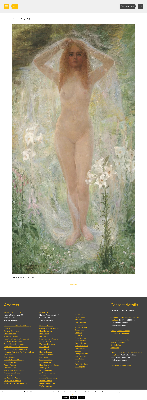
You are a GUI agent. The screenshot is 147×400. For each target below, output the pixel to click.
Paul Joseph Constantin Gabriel (16, 339)
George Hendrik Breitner (49, 328)
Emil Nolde (79, 359)
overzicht (73, 284)
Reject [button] (73, 397)
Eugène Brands (81, 327)
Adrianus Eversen (11, 336)
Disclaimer (115, 348)
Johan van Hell (81, 340)
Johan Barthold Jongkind (13, 341)
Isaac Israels (44, 347)
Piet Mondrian (45, 362)
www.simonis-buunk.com (120, 357)
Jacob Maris (8, 354)
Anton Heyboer (81, 343)
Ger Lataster (80, 348)
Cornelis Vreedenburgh (48, 378)
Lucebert (78, 351)
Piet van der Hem (46, 341)
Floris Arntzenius (46, 326)
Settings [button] (65, 397)
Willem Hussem (81, 346)
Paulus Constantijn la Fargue (15, 349)
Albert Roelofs (10, 365)
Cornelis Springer (11, 375)
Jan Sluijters (44, 368)
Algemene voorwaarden (120, 340)
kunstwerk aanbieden (120, 333)
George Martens (45, 360)
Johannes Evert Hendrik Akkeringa (17, 326)
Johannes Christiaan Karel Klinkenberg (19, 352)
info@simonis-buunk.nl (119, 325)
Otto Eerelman (10, 334)
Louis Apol (8, 328)
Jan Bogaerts (80, 325)
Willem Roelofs (10, 368)
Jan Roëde (79, 361)
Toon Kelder (44, 349)
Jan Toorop (43, 375)
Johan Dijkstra (80, 338)
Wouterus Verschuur (12, 381)
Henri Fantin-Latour (47, 331)
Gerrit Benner (80, 322)
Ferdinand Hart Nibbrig (48, 339)
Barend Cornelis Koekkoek (14, 344)
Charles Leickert (10, 362)
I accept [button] (81, 397)
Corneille (78, 335)
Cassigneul (79, 330)
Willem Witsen (45, 381)
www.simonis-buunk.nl (119, 322)
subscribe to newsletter (121, 365)
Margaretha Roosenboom (14, 370)
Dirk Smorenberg (46, 370)
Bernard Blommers (11, 331)
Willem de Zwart (46, 386)
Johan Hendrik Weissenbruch (15, 383)
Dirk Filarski (44, 334)
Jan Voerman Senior (47, 373)
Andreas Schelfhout (12, 373)
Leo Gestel (43, 336)
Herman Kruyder (46, 352)
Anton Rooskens (81, 364)
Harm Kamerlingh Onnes (49, 365)
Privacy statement (118, 342)
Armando (78, 319)
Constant (78, 333)
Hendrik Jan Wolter (47, 383)
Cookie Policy (116, 345)
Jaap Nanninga (80, 356)
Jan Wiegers (80, 367)
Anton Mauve (9, 357)
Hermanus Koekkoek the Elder (16, 347)
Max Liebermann (46, 354)
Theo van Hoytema (47, 344)
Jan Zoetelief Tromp (12, 378)
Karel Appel (80, 317)
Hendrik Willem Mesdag (13, 360)
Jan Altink (79, 314)
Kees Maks (43, 357)
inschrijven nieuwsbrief (120, 331)
